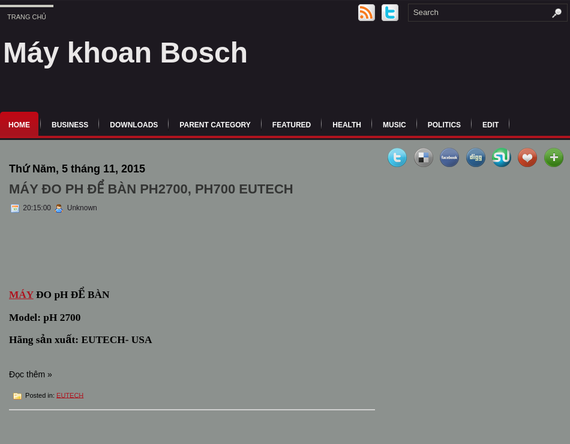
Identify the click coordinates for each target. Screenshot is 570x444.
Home (19, 125)
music (394, 125)
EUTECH (69, 394)
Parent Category (214, 125)
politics (444, 125)
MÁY (21, 294)
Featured (291, 125)
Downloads (134, 125)
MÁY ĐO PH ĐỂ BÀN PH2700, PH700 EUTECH (151, 188)
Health (346, 125)
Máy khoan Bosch (125, 52)
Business (70, 125)
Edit (490, 125)
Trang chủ (26, 16)
